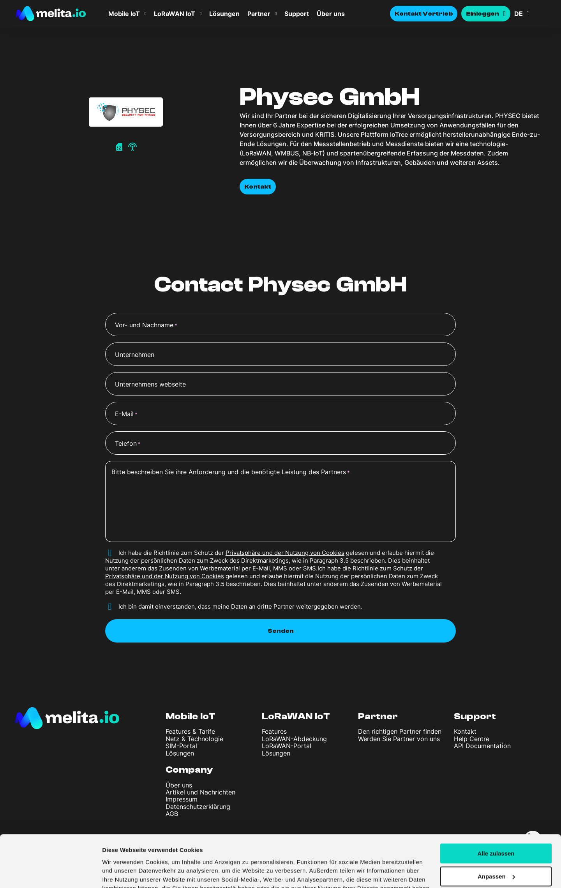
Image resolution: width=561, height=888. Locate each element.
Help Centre (471, 739)
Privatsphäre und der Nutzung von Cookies (285, 552)
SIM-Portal (181, 746)
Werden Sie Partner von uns (399, 739)
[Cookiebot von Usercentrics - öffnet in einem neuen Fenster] (50, 873)
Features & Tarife (190, 731)
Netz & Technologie (194, 739)
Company (189, 769)
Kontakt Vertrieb (424, 13)
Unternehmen (134, 354)
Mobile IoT (124, 13)
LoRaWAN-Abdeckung (294, 739)
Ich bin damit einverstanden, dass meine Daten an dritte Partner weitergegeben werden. (240, 606)
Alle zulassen (495, 807)
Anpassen (496, 830)
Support (296, 13)
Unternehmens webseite (150, 384)
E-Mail (126, 414)
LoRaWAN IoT (174, 13)
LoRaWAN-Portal (286, 746)
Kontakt (257, 186)
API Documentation (482, 746)
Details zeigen (121, 872)
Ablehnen (496, 853)
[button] (529, 13)
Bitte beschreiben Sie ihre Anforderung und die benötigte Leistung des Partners (230, 472)
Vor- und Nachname (146, 325)
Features (274, 731)
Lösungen (224, 13)
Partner (258, 13)
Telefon (128, 444)
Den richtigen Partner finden (399, 731)
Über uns (331, 13)
